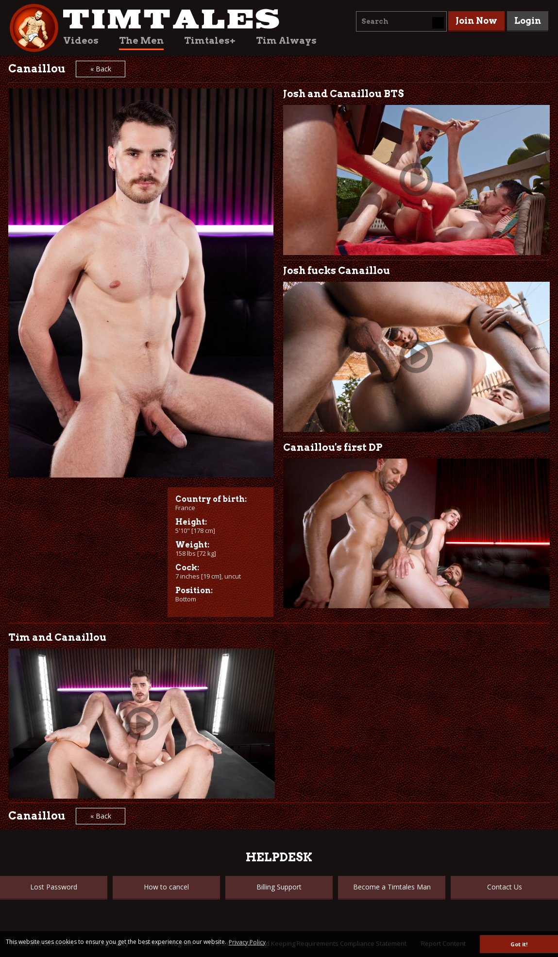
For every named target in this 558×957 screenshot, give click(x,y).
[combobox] (401, 21)
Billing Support (279, 886)
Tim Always (286, 40)
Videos (81, 40)
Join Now (476, 21)
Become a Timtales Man (392, 886)
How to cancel (166, 886)
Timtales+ (210, 40)
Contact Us (504, 886)
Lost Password (53, 886)
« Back (100, 68)
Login (527, 21)
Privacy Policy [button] (247, 942)
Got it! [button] (518, 944)
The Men (141, 40)
